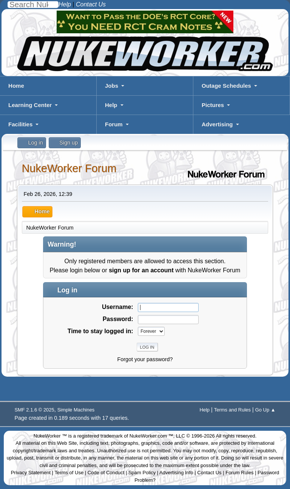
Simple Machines (76, 410)
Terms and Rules (232, 410)
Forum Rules (239, 472)
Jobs (111, 85)
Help (111, 105)
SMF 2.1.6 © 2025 (34, 410)
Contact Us (209, 472)
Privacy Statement (31, 472)
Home (16, 85)
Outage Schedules (226, 85)
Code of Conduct (106, 472)
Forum (114, 124)
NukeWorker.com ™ (151, 436)
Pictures (213, 105)
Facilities (20, 124)
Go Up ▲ (265, 410)
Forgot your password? (145, 359)
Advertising (217, 124)
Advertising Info (176, 472)
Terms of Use (69, 472)
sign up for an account (141, 270)
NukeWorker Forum (69, 168)
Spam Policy (142, 472)
